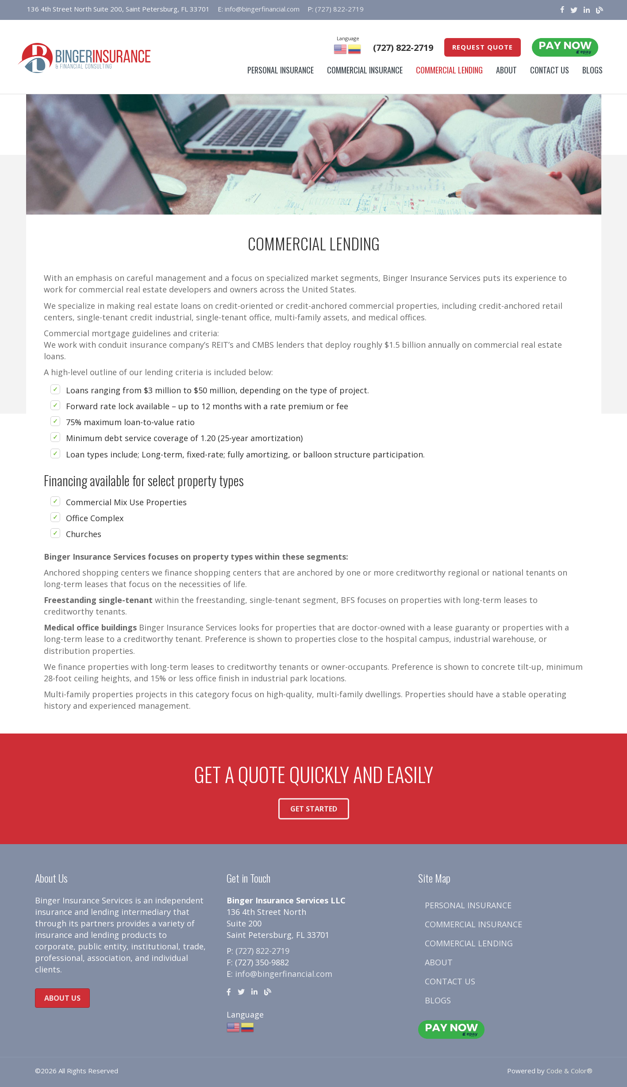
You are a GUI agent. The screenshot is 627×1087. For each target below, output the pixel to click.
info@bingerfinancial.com (262, 8)
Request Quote (482, 46)
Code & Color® (569, 1070)
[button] (313, 816)
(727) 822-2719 (339, 8)
